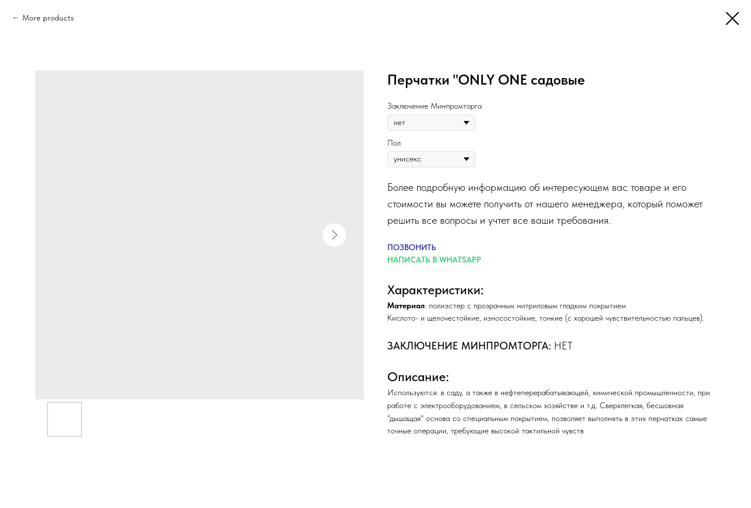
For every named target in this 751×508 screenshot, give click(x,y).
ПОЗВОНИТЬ (411, 247)
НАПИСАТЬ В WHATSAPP (434, 259)
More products (48, 17)
